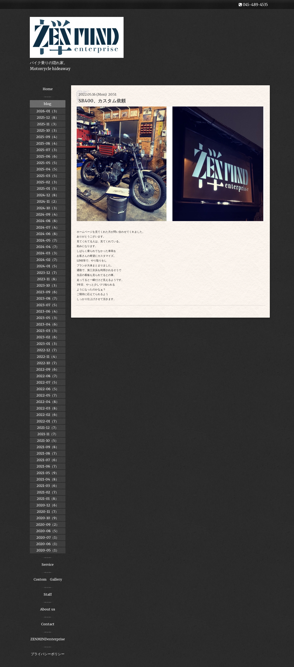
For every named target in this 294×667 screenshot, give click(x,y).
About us (47, 609)
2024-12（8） (48, 195)
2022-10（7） (48, 363)
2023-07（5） (47, 305)
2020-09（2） (47, 524)
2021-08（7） (48, 453)
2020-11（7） (47, 511)
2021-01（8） (47, 498)
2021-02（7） (48, 492)
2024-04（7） (47, 247)
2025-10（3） (48, 130)
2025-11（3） (47, 124)
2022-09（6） (47, 369)
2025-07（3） (47, 150)
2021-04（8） (47, 479)
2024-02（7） (47, 260)
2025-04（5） (47, 169)
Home (48, 89)
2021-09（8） (48, 447)
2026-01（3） (47, 111)
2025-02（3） (47, 182)
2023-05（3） (47, 318)
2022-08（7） (47, 376)
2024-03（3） (47, 253)
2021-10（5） (47, 440)
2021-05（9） (48, 473)
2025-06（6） (47, 156)
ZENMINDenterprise (47, 639)
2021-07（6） (48, 460)
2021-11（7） (47, 434)
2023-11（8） (47, 279)
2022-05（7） (47, 395)
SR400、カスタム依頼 (102, 101)
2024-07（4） (47, 227)
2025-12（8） (48, 117)
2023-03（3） (47, 331)
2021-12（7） (47, 427)
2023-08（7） (47, 298)
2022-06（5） (47, 389)
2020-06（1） (47, 544)
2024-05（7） (47, 240)
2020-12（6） (47, 505)
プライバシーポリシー (47, 654)
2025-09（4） (47, 137)
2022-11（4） (47, 356)
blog (47, 104)
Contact (47, 624)
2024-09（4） (47, 214)
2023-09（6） (47, 292)
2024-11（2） (47, 201)
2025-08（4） (47, 143)
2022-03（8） (47, 408)
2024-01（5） (48, 266)
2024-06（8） (47, 234)
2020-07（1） (47, 537)
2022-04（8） (47, 402)
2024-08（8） (47, 221)
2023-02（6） (47, 337)
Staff (48, 594)
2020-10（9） (47, 518)
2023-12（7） (48, 272)
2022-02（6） (47, 414)
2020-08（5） (47, 531)
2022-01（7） (48, 421)
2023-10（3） (48, 285)
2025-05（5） (48, 163)
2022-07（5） (47, 382)
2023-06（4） (47, 311)
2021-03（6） (48, 485)
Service (48, 564)
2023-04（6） (47, 324)
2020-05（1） (47, 550)
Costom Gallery (48, 579)
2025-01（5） (48, 188)
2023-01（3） (48, 343)
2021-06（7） (48, 466)
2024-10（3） (48, 208)
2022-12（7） (48, 350)
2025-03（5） (48, 176)
